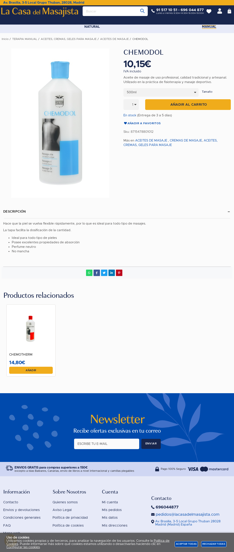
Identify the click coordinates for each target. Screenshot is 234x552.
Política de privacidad (70, 517)
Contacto (10, 502)
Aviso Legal (62, 510)
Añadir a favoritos (142, 123)
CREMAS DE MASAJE (186, 140)
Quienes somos (65, 502)
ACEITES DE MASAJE (151, 140)
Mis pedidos (112, 510)
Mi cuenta (110, 502)
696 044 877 (188, 13)
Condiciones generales (22, 517)
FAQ (7, 525)
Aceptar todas (186, 544)
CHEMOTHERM (22, 353)
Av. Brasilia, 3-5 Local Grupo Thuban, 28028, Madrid (43, 2)
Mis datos (110, 517)
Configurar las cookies (23, 547)
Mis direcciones (114, 525)
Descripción (14, 211)
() (188, 523)
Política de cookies (68, 525)
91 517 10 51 (163, 13)
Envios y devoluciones (21, 510)
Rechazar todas (213, 544)
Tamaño (207, 91)
